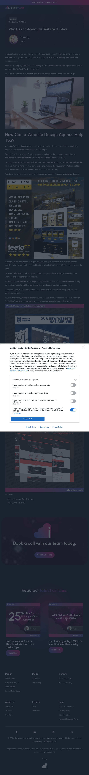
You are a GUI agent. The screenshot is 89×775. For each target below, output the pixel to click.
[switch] (73, 385)
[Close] (84, 348)
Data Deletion (31, 427)
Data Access (44, 427)
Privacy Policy (57, 427)
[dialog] (44, 387)
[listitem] (44, 380)
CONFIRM (27, 419)
